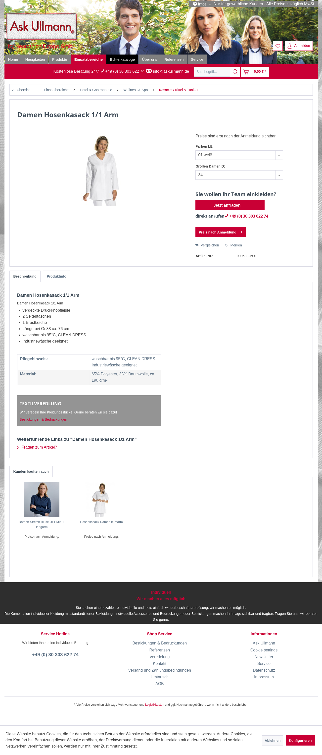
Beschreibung (25, 276)
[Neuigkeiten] (35, 59)
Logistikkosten (154, 704)
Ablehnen (272, 741)
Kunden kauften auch (31, 471)
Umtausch (160, 677)
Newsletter (264, 657)
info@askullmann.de (167, 71)
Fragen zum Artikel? (37, 447)
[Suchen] (235, 72)
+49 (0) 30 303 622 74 (122, 71)
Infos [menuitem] (200, 4)
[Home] (13, 59)
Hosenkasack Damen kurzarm (101, 522)
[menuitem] (278, 46)
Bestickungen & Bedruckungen (43, 419)
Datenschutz (264, 670)
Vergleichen (207, 245)
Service (264, 663)
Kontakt (159, 663)
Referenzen (159, 650)
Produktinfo (56, 276)
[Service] (197, 59)
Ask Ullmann (264, 643)
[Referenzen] (174, 59)
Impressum (264, 677)
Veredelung (159, 657)
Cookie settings (263, 650)
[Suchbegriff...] (217, 72)
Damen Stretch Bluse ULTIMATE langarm (42, 524)
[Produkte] (60, 59)
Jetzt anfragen (227, 205)
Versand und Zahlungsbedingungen (159, 670)
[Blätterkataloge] (122, 59)
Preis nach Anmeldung (220, 231)
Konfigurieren (300, 741)
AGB (159, 684)
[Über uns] (149, 59)
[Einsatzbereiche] (88, 59)
